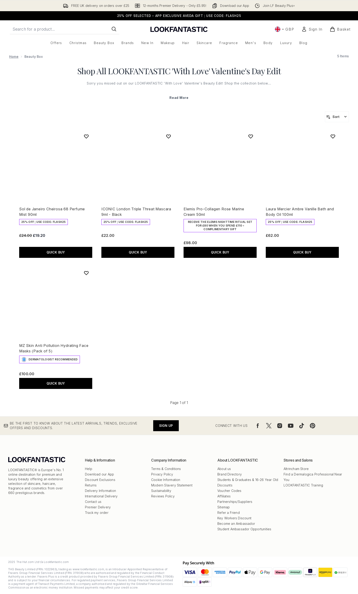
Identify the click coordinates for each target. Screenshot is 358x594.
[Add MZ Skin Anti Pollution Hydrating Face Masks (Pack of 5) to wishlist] (86, 272)
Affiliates (224, 496)
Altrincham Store (296, 469)
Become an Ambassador (236, 523)
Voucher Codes (229, 491)
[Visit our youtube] (290, 425)
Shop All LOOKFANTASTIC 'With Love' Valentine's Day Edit (179, 70)
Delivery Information (100, 491)
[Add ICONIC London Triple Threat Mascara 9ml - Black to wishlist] (168, 136)
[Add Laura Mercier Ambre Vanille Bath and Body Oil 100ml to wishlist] (332, 136)
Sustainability (161, 491)
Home (13, 56)
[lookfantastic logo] (179, 29)
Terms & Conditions (166, 469)
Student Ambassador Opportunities (244, 529)
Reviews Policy (163, 496)
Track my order (96, 513)
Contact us (93, 502)
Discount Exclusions (100, 480)
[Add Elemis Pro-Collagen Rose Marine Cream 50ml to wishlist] (250, 136)
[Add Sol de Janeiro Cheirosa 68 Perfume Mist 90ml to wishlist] (86, 136)
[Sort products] (337, 116)
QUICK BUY (56, 252)
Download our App (99, 474)
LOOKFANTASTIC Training (303, 485)
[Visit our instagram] (279, 425)
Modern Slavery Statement (171, 485)
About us (224, 469)
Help (88, 469)
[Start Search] (114, 29)
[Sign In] (312, 29)
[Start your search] (64, 29)
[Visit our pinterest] (312, 425)
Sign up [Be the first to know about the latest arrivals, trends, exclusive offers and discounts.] (166, 426)
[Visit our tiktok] (301, 425)
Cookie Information (165, 480)
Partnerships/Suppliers (234, 502)
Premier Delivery (98, 507)
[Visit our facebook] (257, 425)
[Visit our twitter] (268, 425)
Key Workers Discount (234, 518)
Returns (91, 485)
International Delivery (101, 496)
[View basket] (340, 29)
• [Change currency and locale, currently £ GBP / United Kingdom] (284, 29)
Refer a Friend (228, 513)
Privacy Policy (162, 474)
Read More (178, 98)
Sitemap (223, 507)
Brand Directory (229, 474)
